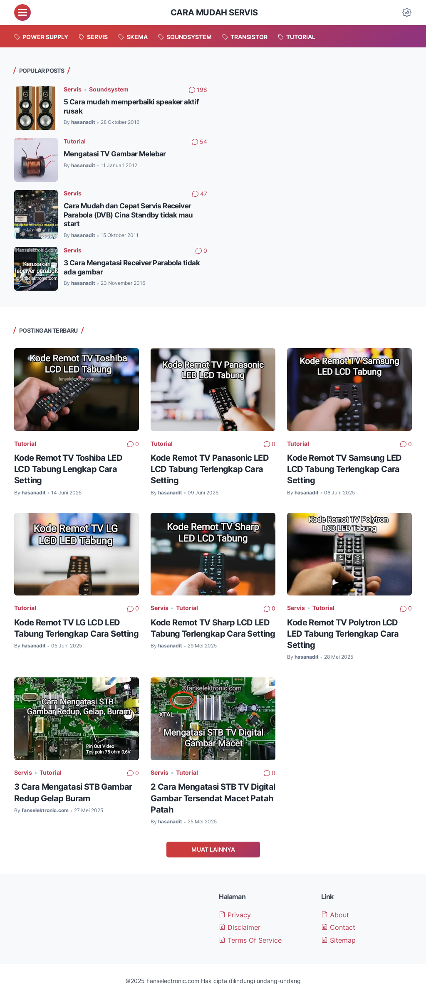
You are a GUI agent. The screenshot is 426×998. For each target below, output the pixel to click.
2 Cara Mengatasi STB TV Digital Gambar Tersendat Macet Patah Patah (213, 797)
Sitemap (338, 940)
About (335, 915)
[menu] (22, 12)
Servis (73, 89)
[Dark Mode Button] (407, 12)
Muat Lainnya (213, 849)
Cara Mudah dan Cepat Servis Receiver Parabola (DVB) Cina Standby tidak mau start (128, 215)
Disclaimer (239, 927)
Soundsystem (109, 89)
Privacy (235, 915)
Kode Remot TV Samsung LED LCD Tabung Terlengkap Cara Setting (344, 468)
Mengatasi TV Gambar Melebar (115, 154)
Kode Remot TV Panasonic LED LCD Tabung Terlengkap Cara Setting (210, 468)
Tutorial (75, 141)
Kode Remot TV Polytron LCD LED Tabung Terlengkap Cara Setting (343, 633)
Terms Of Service (250, 940)
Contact (338, 927)
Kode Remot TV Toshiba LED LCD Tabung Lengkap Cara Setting (68, 468)
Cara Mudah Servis (214, 12)
